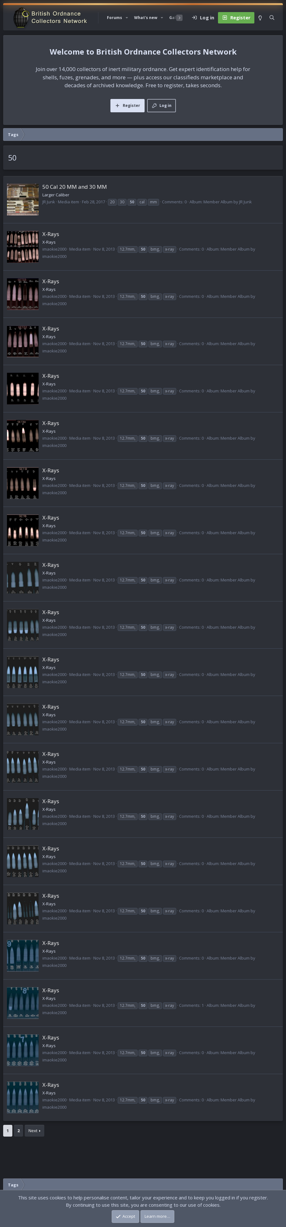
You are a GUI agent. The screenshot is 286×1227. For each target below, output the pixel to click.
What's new (145, 17)
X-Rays (50, 234)
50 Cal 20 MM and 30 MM (74, 186)
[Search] (272, 17)
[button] (126, 17)
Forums (114, 17)
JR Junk (48, 202)
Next (32, 1130)
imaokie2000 (54, 249)
